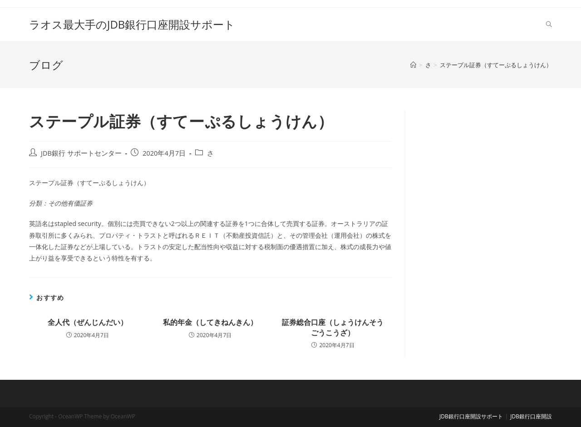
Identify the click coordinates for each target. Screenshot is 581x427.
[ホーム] (413, 65)
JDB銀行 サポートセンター (81, 153)
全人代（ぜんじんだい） (88, 322)
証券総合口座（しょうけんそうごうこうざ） (333, 327)
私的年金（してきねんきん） (210, 322)
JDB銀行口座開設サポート (471, 416)
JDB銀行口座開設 (531, 416)
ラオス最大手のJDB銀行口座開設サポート (132, 24)
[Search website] (549, 24)
